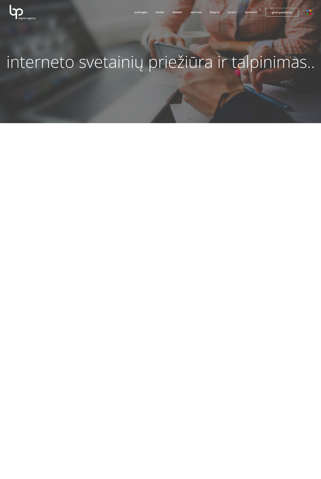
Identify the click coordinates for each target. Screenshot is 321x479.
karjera (232, 12)
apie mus (196, 12)
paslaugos (141, 12)
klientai (177, 12)
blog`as (214, 12)
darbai (160, 12)
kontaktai (251, 12)
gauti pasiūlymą (282, 12)
